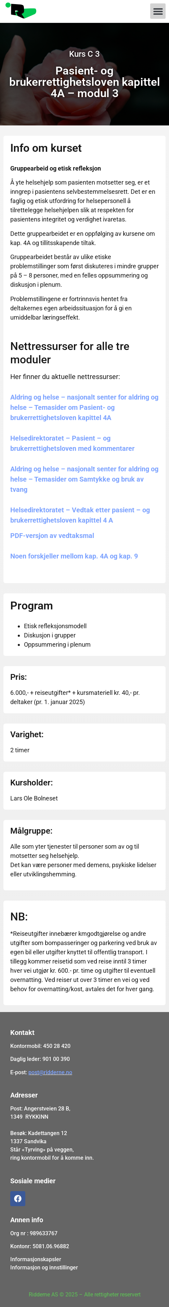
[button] (158, 11)
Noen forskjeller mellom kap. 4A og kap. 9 (74, 556)
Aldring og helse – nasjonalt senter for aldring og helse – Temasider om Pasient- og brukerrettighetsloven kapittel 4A (84, 407)
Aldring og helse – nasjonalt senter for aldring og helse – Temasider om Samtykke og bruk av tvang (84, 479)
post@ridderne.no (50, 1072)
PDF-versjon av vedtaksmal (52, 535)
